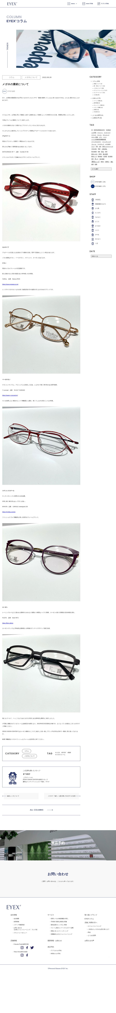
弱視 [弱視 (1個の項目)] (99, 151)
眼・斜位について (98, 86)
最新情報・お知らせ (55, 973)
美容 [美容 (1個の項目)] (92, 159)
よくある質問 (97, 115)
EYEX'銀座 (96, 186)
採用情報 (16, 954)
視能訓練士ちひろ (98, 204)
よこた (95, 221)
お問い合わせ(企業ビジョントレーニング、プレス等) (25, 961)
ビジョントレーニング (99, 90)
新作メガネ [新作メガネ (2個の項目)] (94, 154)
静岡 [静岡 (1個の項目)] (92, 164)
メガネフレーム (60, 754)
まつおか (96, 226)
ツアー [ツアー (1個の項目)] (100, 137)
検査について (97, 83)
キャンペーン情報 (98, 105)
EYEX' (64, 752)
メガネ (58, 752)
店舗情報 (14, 973)
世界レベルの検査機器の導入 (59, 951)
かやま (95, 234)
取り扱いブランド (91, 948)
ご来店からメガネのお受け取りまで (98, 962)
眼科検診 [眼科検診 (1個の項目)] (100, 156)
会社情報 (14, 948)
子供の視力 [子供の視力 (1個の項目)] (94, 149)
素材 (69, 752)
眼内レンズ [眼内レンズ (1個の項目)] (94, 156)
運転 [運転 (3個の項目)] (112, 161)
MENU (73, 3)
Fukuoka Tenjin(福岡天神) (21, 977)
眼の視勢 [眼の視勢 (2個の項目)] (105, 154)
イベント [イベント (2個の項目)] (93, 135)
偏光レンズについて (13, 796)
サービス (51, 948)
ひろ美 (95, 208)
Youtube (96, 111)
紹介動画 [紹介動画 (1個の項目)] (110, 156)
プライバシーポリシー (20, 965)
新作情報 (96, 103)
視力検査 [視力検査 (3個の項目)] (102, 159)
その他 (95, 94)
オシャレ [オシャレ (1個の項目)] (99, 135)
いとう (95, 230)
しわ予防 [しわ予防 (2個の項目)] (93, 132)
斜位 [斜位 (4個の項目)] (102, 151)
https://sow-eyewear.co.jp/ (10, 284)
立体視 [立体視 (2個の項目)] (105, 156)
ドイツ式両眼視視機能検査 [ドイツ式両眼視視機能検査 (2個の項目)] (98, 139)
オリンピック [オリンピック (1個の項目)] (106, 135)
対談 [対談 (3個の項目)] (99, 149)
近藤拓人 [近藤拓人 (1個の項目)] (107, 161)
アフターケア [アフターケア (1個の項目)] (107, 132)
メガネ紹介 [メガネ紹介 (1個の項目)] (108, 144)
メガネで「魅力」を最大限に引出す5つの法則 (61, 796)
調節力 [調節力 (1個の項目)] (102, 161)
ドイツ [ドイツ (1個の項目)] (105, 137)
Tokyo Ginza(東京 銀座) (20, 984)
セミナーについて (98, 92)
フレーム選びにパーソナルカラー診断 (62, 960)
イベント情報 (97, 100)
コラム (11, 77)
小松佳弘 (96, 200)
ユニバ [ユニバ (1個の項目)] (93, 146)
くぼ (94, 243)
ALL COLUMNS (36, 810)
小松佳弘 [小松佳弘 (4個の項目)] (104, 149)
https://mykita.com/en (8, 512)
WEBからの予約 (55, 986)
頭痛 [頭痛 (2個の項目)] (96, 164)
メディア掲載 (97, 107)
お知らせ (95, 98)
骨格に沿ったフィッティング (59, 963)
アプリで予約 (105, 3)
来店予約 (51, 980)
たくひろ (96, 213)
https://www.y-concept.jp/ (10, 395)
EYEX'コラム (89, 951)
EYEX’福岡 (96, 182)
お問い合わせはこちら (58, 915)
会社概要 (16, 951)
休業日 (95, 109)
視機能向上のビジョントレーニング (61, 967)
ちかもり (96, 217)
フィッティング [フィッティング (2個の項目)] (106, 141)
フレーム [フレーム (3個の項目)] (93, 144)
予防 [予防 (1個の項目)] (97, 146)
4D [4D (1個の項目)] (92, 129)
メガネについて (31, 77)
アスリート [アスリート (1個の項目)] (100, 132)
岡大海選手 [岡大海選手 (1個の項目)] (94, 151)
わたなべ (96, 239)
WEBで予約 (89, 3)
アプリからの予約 (56, 983)
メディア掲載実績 (19, 957)
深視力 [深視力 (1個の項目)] (100, 154)
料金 (89, 965)
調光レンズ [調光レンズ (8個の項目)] (96, 162)
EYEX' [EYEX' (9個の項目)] (108, 130)
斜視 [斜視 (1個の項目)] (106, 151)
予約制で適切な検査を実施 (59, 954)
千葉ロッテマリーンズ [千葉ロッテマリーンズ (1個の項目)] (107, 146)
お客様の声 (96, 118)
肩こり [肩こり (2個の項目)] (96, 159)
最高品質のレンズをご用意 (59, 957)
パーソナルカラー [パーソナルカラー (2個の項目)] (96, 141)
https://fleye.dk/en (7, 623)
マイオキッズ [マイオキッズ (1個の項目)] (100, 144)
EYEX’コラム (17, 21)
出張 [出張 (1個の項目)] (100, 146)
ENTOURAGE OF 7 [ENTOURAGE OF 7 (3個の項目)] (99, 130)
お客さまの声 (89, 973)
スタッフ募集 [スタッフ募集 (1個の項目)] (94, 137)
